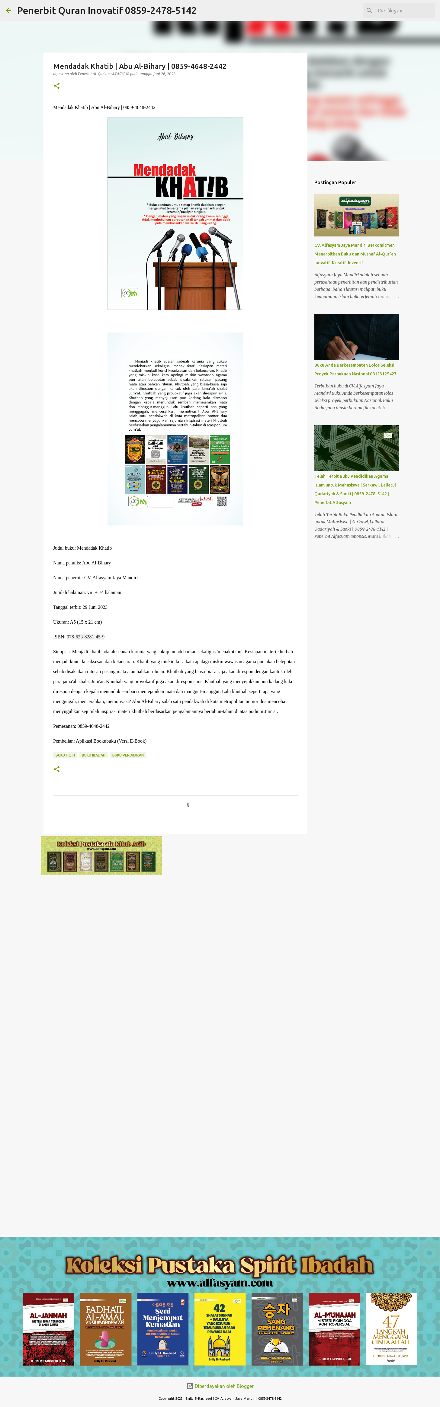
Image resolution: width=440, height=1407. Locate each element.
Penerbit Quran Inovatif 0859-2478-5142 (107, 10)
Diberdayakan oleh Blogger (220, 1386)
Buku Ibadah (93, 755)
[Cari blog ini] (403, 10)
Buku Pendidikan (128, 755)
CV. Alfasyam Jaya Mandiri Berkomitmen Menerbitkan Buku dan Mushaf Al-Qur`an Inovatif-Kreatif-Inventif (355, 254)
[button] (56, 86)
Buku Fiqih (65, 755)
